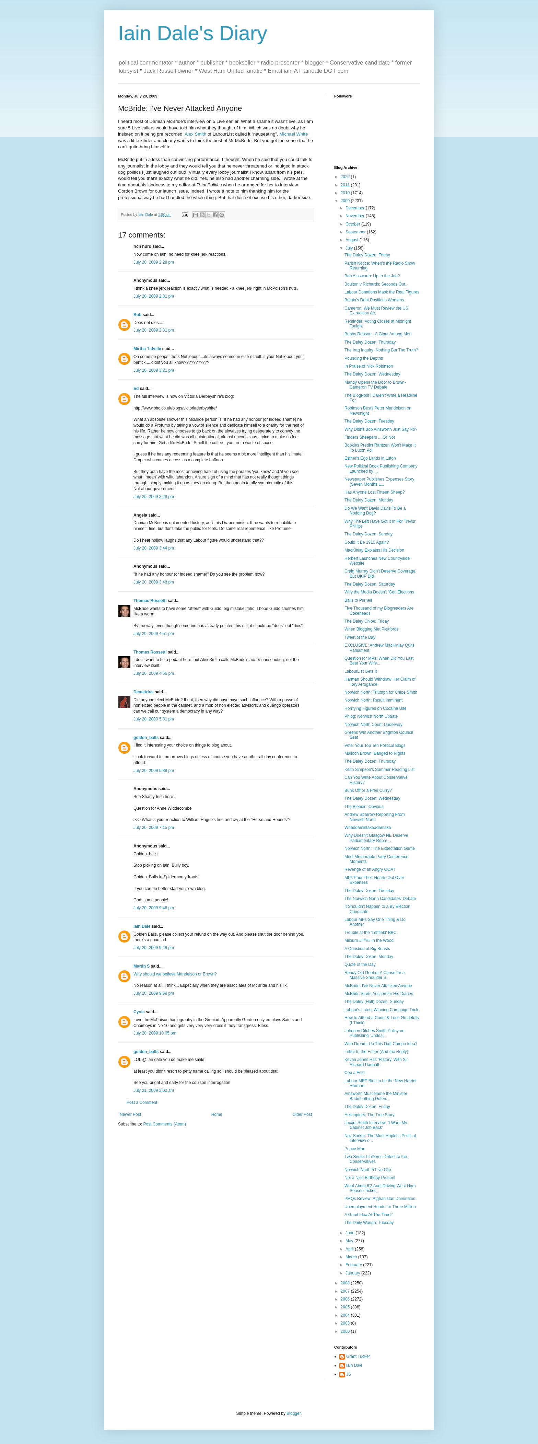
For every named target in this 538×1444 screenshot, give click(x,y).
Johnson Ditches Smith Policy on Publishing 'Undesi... (374, 1033)
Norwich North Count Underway (373, 724)
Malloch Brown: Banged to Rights (374, 753)
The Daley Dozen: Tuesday (369, 421)
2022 (346, 176)
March (352, 1257)
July (350, 248)
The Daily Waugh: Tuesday (369, 1222)
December (356, 208)
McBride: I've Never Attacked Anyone (378, 985)
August (353, 240)
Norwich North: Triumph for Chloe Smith (380, 692)
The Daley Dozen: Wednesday (372, 374)
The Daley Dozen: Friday (367, 255)
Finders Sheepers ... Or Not (369, 437)
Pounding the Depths (363, 358)
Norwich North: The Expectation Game (379, 848)
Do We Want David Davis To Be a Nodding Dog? (375, 511)
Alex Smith (195, 134)
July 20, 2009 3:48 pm (153, 582)
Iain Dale (141, 926)
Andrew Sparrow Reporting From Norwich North (374, 817)
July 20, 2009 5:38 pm (153, 770)
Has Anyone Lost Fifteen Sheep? (374, 492)
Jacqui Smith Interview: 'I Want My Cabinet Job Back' (375, 1125)
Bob (137, 314)
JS (348, 1374)
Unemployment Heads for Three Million (380, 1206)
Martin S (141, 966)
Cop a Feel (354, 1072)
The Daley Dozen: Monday (368, 500)
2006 (346, 1299)
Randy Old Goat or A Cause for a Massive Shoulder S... (374, 975)
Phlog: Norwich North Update (371, 716)
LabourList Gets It (360, 671)
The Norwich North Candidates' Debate (380, 898)
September (356, 232)
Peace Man (354, 1148)
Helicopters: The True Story (369, 1114)
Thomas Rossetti (150, 600)
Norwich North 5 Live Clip (367, 1169)
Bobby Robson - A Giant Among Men (377, 334)
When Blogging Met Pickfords (371, 629)
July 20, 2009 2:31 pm (153, 296)
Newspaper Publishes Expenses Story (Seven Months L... (379, 481)
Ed (136, 388)
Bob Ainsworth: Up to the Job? (372, 276)
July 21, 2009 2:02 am (153, 1090)
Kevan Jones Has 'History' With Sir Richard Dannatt (376, 1062)
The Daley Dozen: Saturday (369, 584)
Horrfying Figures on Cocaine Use (375, 708)
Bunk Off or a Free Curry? (368, 790)
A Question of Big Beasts (367, 948)
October (353, 224)
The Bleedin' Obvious (364, 806)
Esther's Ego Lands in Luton (370, 458)
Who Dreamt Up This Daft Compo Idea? (381, 1043)
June (350, 1233)
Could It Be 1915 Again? (366, 542)
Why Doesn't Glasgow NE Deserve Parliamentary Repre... (376, 838)
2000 (346, 1331)
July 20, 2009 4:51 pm (153, 633)
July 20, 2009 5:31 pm (153, 719)
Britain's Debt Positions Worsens (374, 300)
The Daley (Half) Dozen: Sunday (374, 1001)
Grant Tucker (358, 1356)
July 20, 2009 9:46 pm (153, 907)
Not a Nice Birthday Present (369, 1177)
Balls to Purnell (358, 600)
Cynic (139, 1011)
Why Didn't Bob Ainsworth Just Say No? (380, 429)
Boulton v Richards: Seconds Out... (376, 284)
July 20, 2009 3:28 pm (153, 496)
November (356, 215)
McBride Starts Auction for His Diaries (378, 993)
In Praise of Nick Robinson (368, 366)
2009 (346, 200)
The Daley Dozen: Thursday (370, 342)
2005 (346, 1307)
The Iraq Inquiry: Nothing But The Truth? (381, 350)
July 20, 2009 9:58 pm (153, 993)
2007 (346, 1291)
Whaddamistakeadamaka (367, 827)
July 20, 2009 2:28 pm (153, 262)
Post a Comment (142, 1102)
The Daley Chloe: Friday (366, 621)
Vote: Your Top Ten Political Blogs (375, 745)
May (350, 1240)
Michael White (293, 134)
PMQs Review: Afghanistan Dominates (379, 1198)
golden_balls (146, 737)
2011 (346, 185)
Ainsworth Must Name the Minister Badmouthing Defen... (375, 1096)
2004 (346, 1315)
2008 (346, 1283)
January (353, 1273)
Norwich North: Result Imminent (373, 700)
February (354, 1264)
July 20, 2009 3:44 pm (153, 548)
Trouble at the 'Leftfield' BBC (370, 932)
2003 (346, 1323)
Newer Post (130, 1114)
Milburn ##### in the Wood (369, 940)
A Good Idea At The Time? (368, 1214)
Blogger (293, 1413)
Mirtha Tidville (147, 348)
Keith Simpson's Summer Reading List (379, 769)
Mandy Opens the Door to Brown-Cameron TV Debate (375, 385)
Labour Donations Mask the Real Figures (381, 292)
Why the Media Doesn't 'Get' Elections (379, 592)
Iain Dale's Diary (192, 33)
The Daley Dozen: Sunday (368, 534)
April (350, 1249)
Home (216, 1114)
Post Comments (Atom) (164, 1124)
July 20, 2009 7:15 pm (153, 827)
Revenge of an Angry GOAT (370, 869)
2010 (346, 192)
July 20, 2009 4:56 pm (153, 673)
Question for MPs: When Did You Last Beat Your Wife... (378, 661)
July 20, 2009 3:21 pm (153, 370)
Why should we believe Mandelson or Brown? (175, 974)
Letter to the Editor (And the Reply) (376, 1051)
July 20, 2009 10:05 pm (154, 1033)
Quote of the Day (360, 964)
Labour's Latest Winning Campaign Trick (381, 1009)
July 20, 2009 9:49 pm (153, 947)
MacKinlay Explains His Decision (374, 550)
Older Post (302, 1114)
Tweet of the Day (359, 637)
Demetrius (143, 692)
